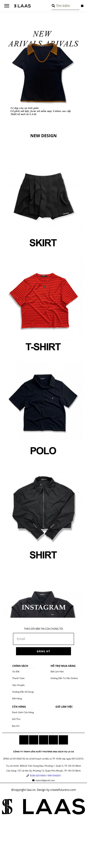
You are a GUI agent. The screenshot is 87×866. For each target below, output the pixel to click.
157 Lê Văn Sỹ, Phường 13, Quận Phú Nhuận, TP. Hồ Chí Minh (49, 770)
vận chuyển (18, 685)
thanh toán (18, 678)
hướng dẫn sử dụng (23, 691)
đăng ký (43, 651)
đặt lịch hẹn (57, 671)
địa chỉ (15, 725)
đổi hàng (17, 698)
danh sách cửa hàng (23, 712)
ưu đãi (15, 671)
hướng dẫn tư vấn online (64, 678)
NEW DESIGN (43, 135)
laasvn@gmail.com (45, 780)
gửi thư (16, 719)
